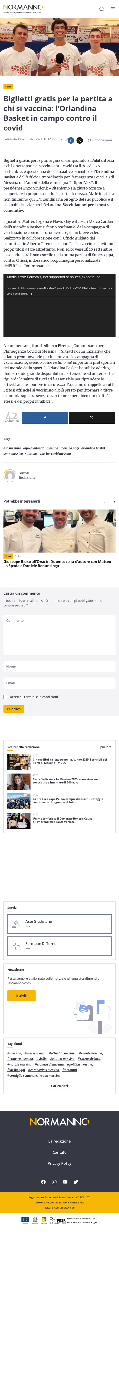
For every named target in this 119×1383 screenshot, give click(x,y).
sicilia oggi (17, 1211)
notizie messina (20, 1205)
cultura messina (63, 1200)
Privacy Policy (59, 1304)
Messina (52, 489)
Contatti (60, 1293)
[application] (59, 326)
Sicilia (43, 1200)
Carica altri (59, 1226)
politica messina (80, 1205)
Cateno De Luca (90, 1200)
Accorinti (71, 1211)
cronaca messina (21, 1200)
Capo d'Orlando (33, 489)
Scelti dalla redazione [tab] (23, 788)
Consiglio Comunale (23, 1216)
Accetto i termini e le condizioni (34, 737)
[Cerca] (101, 9)
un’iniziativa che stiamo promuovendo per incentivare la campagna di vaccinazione (56, 377)
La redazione (59, 1281)
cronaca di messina (50, 1205)
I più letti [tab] (105, 788)
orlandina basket (93, 489)
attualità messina (63, 1194)
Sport (8, 86)
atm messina (52, 1216)
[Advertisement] (59, 1009)
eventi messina (91, 1194)
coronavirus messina (44, 1211)
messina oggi (70, 489)
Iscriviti (21, 1136)
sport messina (13, 495)
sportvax (31, 495)
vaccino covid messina (55, 495)
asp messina (12, 489)
